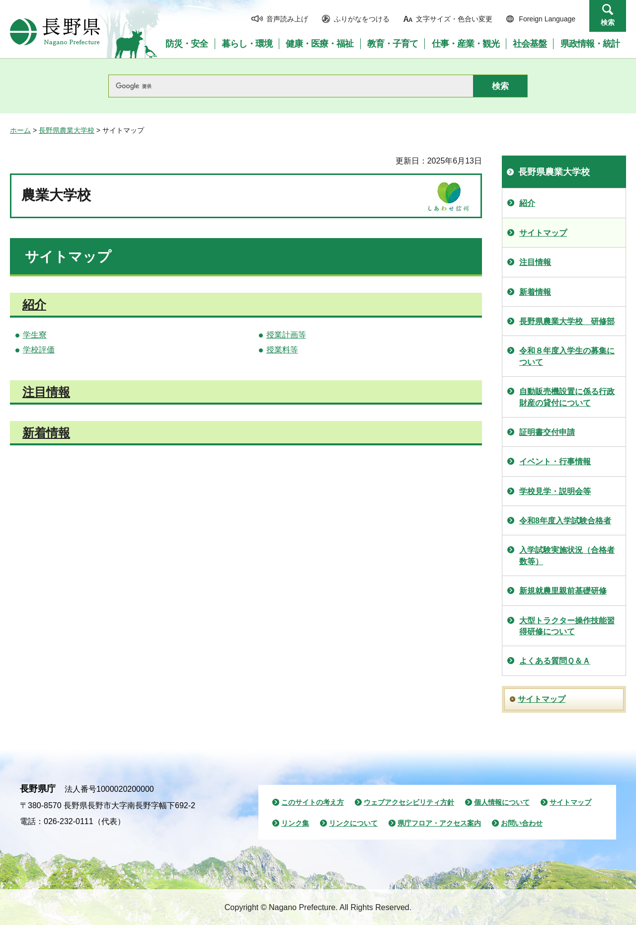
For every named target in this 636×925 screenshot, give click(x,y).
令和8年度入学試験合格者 (565, 520)
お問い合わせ (522, 823)
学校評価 (39, 349)
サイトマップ (543, 233)
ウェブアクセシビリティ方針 (409, 802)
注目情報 (46, 392)
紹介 (34, 304)
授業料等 (282, 349)
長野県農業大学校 (66, 130)
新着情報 (46, 432)
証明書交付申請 (547, 432)
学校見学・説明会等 (555, 491)
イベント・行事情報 (555, 461)
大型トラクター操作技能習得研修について (567, 626)
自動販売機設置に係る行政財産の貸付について (567, 397)
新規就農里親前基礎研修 (563, 591)
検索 (608, 22)
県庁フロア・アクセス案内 (439, 823)
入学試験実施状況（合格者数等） (567, 555)
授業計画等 (286, 335)
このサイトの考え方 (312, 802)
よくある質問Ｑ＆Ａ (554, 661)
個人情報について (502, 802)
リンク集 (295, 823)
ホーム (20, 130)
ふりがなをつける (362, 19)
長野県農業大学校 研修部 (567, 321)
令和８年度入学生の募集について (567, 356)
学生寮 (35, 335)
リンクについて (353, 823)
